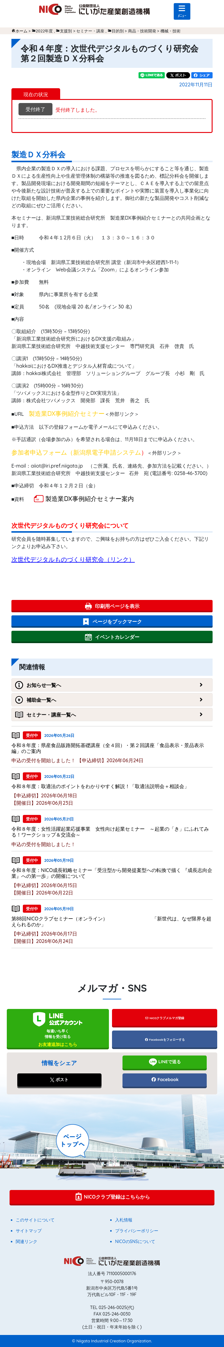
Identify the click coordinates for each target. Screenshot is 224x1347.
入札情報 (123, 1220)
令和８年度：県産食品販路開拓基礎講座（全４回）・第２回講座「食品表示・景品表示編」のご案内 (107, 748)
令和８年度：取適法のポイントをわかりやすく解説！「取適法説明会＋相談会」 (100, 786)
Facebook (165, 1079)
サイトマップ (29, 1230)
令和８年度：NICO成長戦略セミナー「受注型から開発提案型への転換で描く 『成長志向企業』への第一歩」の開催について (111, 873)
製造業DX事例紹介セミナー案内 (89, 498)
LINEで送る (164, 1062)
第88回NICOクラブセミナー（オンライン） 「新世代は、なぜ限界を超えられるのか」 (111, 921)
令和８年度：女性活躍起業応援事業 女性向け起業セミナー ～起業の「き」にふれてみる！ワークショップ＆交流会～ (110, 832)
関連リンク (26, 1241)
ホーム (21, 30)
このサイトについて (35, 1220)
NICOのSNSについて (135, 1241)
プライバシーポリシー (136, 1230)
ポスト (59, 1079)
